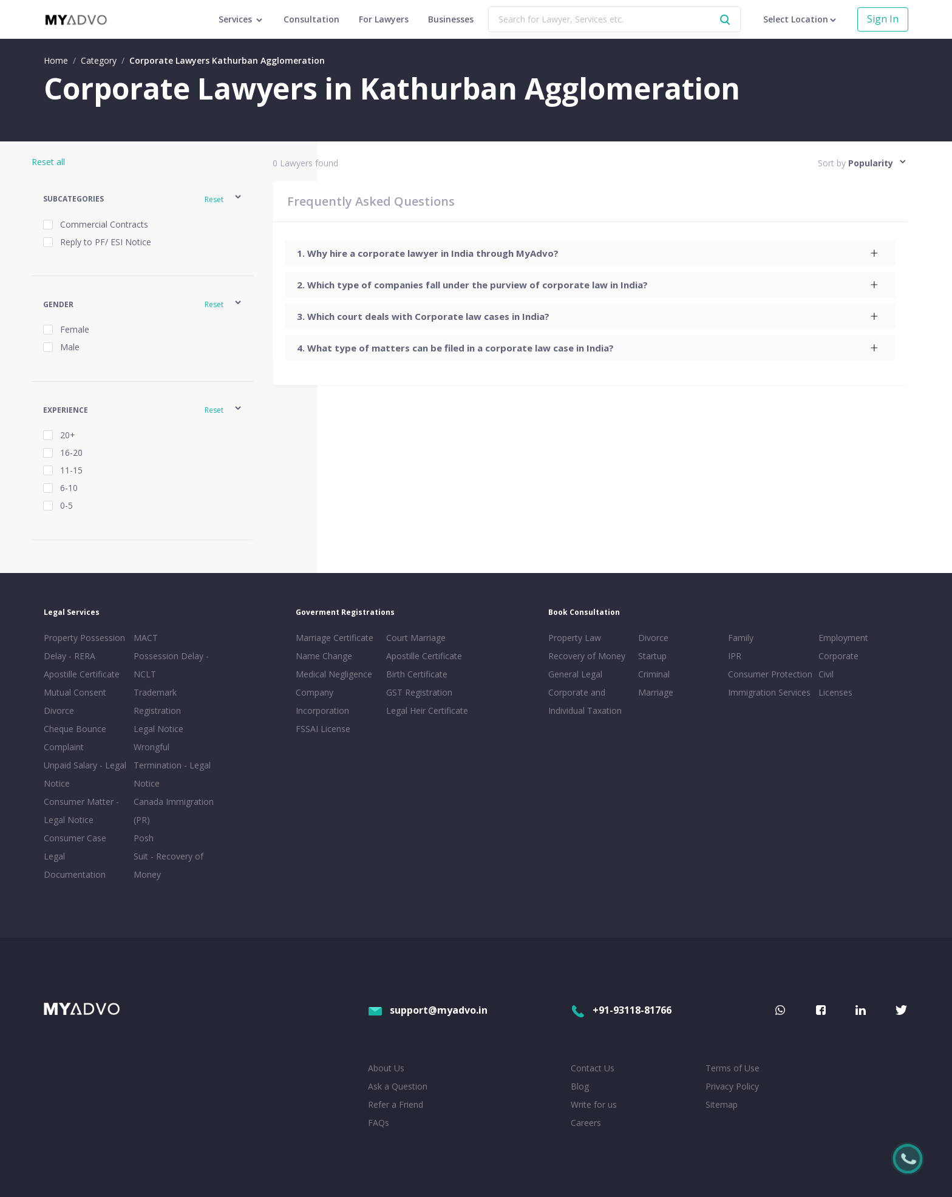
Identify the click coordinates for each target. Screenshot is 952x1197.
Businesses (451, 19)
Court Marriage (416, 637)
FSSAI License (323, 728)
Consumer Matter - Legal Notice (81, 811)
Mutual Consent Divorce (75, 701)
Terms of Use (733, 1068)
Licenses (835, 692)
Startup (652, 656)
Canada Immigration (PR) (174, 811)
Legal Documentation (75, 865)
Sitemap (722, 1104)
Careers (586, 1122)
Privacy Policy (732, 1086)
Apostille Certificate (82, 674)
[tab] (590, 253)
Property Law (574, 637)
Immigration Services (769, 692)
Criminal (654, 674)
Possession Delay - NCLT (171, 665)
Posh (144, 838)
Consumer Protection (770, 674)
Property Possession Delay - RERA (84, 647)
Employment (843, 637)
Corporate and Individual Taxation (585, 701)
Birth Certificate (416, 674)
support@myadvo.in (428, 1010)
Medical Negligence (334, 674)
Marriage (655, 692)
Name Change (324, 656)
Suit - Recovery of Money (168, 865)
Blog (580, 1086)
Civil (826, 674)
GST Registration (419, 692)
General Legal (575, 674)
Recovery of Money (586, 656)
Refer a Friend (395, 1104)
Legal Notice (158, 728)
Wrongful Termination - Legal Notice (172, 765)
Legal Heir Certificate (427, 710)
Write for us (594, 1104)
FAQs (378, 1122)
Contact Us (592, 1068)
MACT (146, 637)
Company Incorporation (322, 701)
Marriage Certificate (334, 637)
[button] (143, 199)
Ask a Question (397, 1086)
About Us (386, 1068)
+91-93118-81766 (621, 1010)
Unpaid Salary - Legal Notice (85, 774)
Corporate (838, 656)
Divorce (653, 637)
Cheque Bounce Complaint (75, 738)
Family (740, 637)
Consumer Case (75, 838)
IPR (734, 656)
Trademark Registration (157, 701)
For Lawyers (384, 19)
